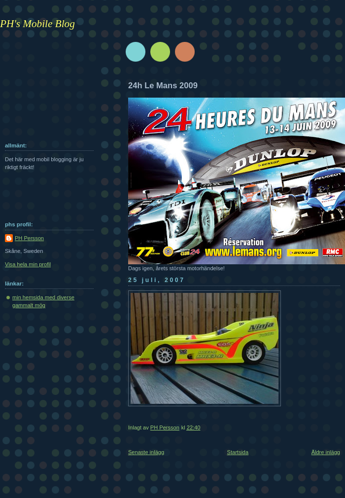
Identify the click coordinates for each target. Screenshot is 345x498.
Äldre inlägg (325, 452)
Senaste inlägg (146, 452)
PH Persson (29, 238)
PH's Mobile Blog (37, 24)
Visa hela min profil (28, 264)
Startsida (238, 452)
